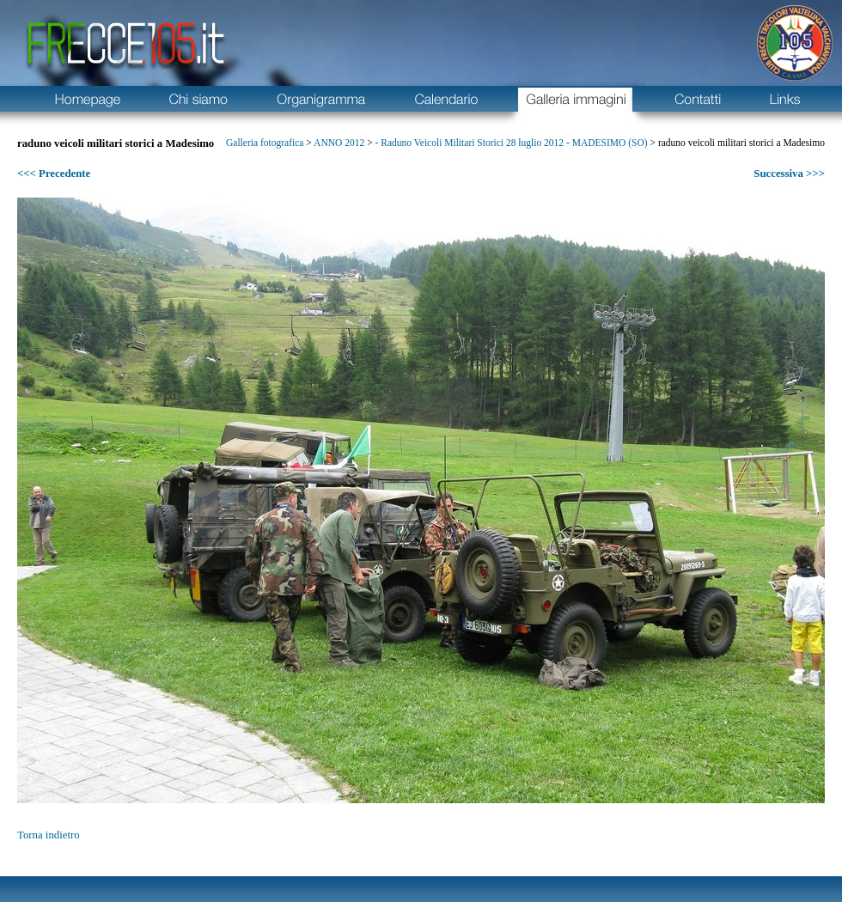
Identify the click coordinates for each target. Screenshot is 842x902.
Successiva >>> (789, 174)
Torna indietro (48, 835)
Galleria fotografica (264, 142)
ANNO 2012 (339, 142)
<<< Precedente (53, 174)
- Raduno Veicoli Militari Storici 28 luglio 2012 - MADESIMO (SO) (511, 142)
